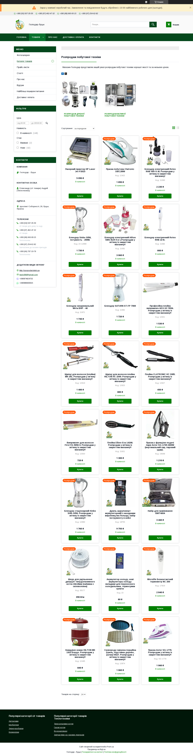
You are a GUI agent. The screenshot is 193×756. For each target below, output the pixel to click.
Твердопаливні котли (63, 724)
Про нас (52, 37)
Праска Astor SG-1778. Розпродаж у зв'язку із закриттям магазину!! (160, 652)
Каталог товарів (24, 61)
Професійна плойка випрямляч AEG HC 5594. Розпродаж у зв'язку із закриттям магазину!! (160, 309)
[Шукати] (153, 24)
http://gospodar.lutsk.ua (29, 270)
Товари (36, 37)
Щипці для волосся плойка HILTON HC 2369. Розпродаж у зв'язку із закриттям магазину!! (120, 377)
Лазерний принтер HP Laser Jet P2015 (80, 170)
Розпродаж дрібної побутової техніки (74, 115)
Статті (20, 73)
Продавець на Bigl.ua (96, 749)
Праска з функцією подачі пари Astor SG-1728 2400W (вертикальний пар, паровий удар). (160, 446)
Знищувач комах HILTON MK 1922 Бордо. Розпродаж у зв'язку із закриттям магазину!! (80, 653)
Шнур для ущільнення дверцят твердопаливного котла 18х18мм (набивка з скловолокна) (80, 583)
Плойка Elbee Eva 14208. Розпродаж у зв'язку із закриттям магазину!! (120, 445)
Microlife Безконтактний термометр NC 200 (160, 580)
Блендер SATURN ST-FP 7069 (120, 306)
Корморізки (14, 732)
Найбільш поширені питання (30, 91)
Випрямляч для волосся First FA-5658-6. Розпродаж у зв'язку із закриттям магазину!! (80, 446)
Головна (21, 37)
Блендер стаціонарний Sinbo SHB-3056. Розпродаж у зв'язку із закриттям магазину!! (80, 514)
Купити (80, 196)
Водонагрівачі (60, 731)
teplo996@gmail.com (28, 274)
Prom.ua (110, 747)
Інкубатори (14, 725)
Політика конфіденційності (115, 752)
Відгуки (20, 85)
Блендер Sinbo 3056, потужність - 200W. (80, 238)
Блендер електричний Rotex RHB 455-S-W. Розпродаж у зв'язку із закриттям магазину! (160, 172)
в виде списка (177, 128)
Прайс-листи (23, 67)
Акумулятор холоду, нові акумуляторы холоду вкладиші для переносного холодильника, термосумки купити (120, 584)
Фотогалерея (23, 55)
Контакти (94, 37)
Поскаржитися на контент (92, 752)
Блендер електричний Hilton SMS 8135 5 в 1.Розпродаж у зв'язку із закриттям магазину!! (120, 241)
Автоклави (13, 721)
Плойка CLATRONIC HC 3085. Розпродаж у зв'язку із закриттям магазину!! (160, 376)
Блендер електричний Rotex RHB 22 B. (160, 238)
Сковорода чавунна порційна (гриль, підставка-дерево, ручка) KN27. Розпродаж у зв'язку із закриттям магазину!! (120, 655)
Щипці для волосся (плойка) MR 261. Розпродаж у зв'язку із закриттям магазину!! (80, 376)
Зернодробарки (16, 728)
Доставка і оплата (73, 37)
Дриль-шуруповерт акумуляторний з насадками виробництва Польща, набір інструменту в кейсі (120, 514)
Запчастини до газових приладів (69, 735)
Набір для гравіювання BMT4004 (160, 512)
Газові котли (59, 727)
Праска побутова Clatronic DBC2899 (120, 170)
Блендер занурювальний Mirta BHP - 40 (80, 307)
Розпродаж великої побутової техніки (115, 115)
